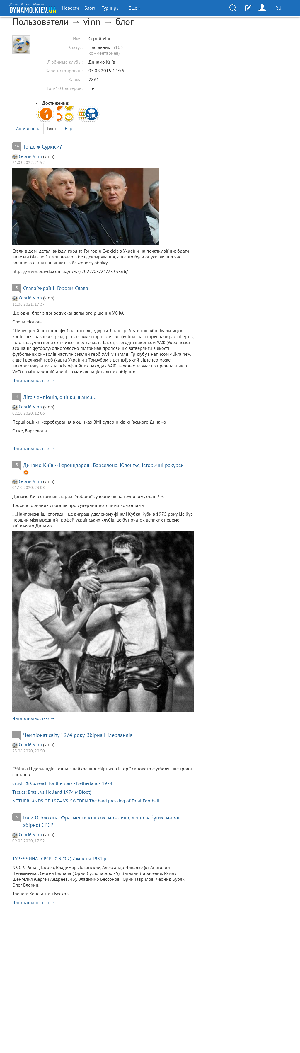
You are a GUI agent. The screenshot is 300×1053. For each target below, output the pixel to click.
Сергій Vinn (30, 156)
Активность (27, 128)
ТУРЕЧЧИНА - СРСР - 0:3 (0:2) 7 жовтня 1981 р (59, 858)
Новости (70, 8)
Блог (52, 128)
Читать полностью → (33, 380)
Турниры (112, 8)
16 (17, 146)
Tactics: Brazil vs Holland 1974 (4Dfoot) (51, 792)
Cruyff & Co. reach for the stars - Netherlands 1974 (62, 783)
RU (280, 8)
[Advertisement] (244, 70)
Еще (69, 128)
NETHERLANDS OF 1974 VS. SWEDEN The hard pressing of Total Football (86, 801)
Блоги (90, 8)
